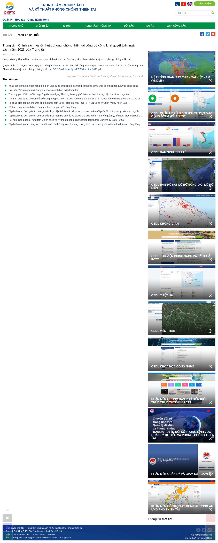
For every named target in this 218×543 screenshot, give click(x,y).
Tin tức (66, 25)
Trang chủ (16, 25)
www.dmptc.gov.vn (61, 537)
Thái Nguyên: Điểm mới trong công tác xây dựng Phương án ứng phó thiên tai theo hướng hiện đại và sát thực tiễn (69, 94)
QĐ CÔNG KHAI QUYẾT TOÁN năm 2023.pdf (77, 69)
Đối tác (129, 25)
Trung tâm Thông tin (97, 25)
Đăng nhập (204, 4)
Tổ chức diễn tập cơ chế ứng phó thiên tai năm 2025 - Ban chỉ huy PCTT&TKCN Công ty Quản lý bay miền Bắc (68, 102)
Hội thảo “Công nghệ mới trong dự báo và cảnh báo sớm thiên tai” (44, 90)
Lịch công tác (176, 25)
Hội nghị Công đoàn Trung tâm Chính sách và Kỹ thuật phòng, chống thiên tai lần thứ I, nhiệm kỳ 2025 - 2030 (66, 120)
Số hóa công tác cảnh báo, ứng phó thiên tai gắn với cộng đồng (42, 107)
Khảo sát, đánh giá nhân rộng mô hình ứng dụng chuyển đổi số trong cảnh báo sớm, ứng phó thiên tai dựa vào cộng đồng (73, 85)
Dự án (150, 25)
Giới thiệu (42, 25)
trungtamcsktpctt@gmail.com (27, 537)
